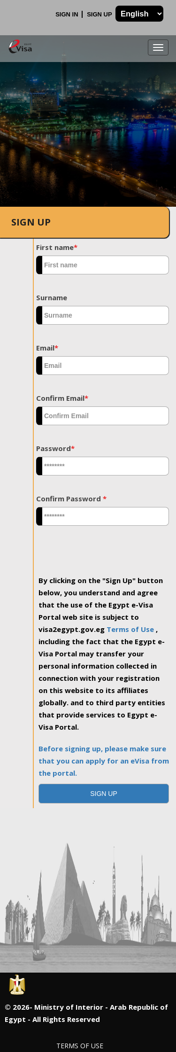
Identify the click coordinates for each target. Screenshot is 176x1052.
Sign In (67, 14)
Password (55, 448)
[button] (103, 793)
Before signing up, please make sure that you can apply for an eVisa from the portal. (103, 761)
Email (47, 347)
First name (56, 247)
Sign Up (100, 14)
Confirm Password (71, 498)
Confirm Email (62, 398)
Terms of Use (131, 629)
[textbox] (102, 265)
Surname (51, 297)
